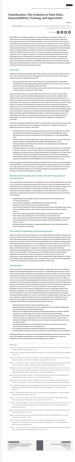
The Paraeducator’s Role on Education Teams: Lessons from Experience (22, 445)
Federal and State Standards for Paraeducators (57, 445)
